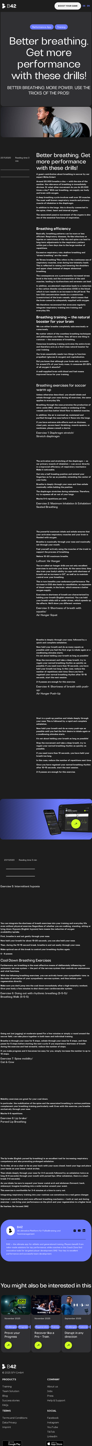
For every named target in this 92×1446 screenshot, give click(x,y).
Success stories (10, 1400)
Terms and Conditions (14, 1418)
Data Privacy (9, 1422)
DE (84, 6)
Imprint (6, 1427)
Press (50, 1395)
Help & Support (56, 1400)
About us (52, 1386)
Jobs (49, 1391)
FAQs (5, 1405)
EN (88, 6)
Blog (5, 1395)
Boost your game (67, 6)
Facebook (53, 1418)
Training (7, 1386)
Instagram (53, 1422)
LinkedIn (52, 1436)
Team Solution (10, 1391)
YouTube (52, 1427)
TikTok (51, 1431)
